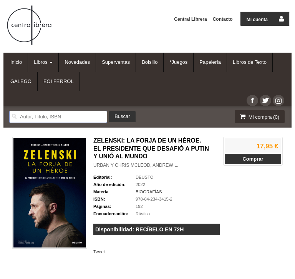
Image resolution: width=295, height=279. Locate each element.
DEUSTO (144, 177)
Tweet (99, 251)
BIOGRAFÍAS (149, 191)
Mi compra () (259, 116)
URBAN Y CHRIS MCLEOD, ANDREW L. (135, 165)
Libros (43, 62)
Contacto (223, 19)
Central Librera (190, 19)
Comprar (252, 159)
